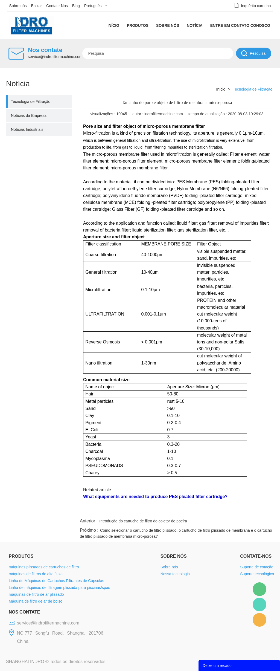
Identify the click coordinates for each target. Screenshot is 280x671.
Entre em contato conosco (240, 25)
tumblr (250, 511)
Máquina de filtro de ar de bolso (35, 601)
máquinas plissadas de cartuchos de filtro (44, 567)
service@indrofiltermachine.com (55, 56)
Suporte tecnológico (257, 574)
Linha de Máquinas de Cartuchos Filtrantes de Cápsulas (56, 581)
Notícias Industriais (27, 129)
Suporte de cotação (256, 567)
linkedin (264, 511)
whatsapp (220, 511)
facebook (176, 511)
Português (93, 6)
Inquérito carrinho (256, 6)
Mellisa (259, 604)
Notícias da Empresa (28, 115)
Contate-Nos (57, 6)
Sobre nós (18, 6)
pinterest (235, 511)
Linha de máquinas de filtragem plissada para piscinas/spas (59, 587)
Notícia (195, 25)
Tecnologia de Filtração (30, 101)
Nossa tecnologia (175, 574)
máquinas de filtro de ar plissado (36, 594)
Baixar (36, 6)
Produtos (137, 25)
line (191, 511)
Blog (76, 6)
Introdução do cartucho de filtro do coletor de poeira (143, 521)
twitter (205, 511)
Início (113, 25)
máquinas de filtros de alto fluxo (36, 574)
